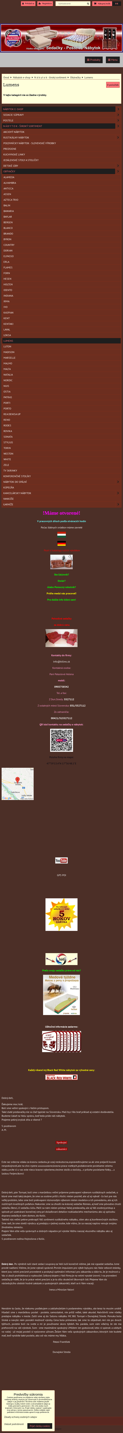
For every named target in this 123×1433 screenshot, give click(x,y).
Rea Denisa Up (12, 414)
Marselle (10, 357)
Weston (8, 453)
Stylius (8, 442)
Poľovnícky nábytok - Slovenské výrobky (29, 143)
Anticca (8, 188)
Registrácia (45, 3)
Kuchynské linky (14, 154)
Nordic (8, 380)
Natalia (8, 374)
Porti (7, 402)
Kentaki (8, 323)
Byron (7, 239)
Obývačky (62, 171)
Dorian (8, 250)
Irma (6, 301)
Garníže (62, 504)
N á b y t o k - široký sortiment (62, 126)
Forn (7, 273)
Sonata (8, 436)
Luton (7, 346)
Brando (8, 233)
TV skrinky (10, 470)
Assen (7, 194)
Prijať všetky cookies (40, 1426)
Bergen (8, 222)
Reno (7, 419)
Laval (7, 329)
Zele (6, 464)
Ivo (6, 307)
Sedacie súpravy (62, 115)
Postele (62, 120)
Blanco (8, 228)
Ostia (7, 391)
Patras (8, 397)
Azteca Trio (11, 199)
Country (9, 244)
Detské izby (62, 165)
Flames (8, 267)
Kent (7, 318)
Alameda (9, 177)
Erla (6, 261)
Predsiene (9, 148)
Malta (7, 369)
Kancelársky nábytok (62, 493)
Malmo (8, 363)
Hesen (7, 278)
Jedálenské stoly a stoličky (21, 160)
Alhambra (10, 182)
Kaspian (8, 312)
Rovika (8, 431)
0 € (116, 3)
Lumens (8, 340)
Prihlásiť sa (28, 3)
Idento (8, 290)
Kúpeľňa (8, 487)
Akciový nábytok (14, 131)
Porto (7, 408)
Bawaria (9, 211)
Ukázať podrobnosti (14, 1424)
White (7, 459)
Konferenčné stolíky (17, 476)
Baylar (8, 216)
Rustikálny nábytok (62, 137)
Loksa (7, 335)
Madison (9, 352)
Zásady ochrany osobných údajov (20, 1416)
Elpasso (9, 256)
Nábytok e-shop (62, 109)
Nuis (6, 386)
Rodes (7, 425)
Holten (8, 284)
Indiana (8, 295)
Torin (7, 448)
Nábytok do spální (62, 482)
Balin (7, 205)
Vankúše (8, 498)
